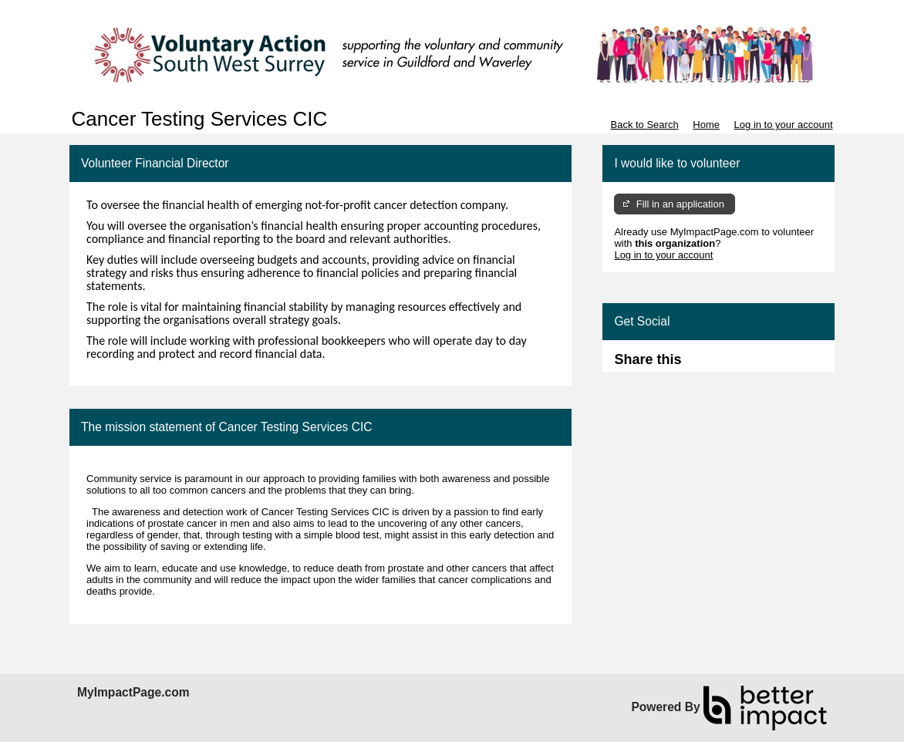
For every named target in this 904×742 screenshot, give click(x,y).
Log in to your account (783, 124)
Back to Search (644, 124)
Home (706, 124)
